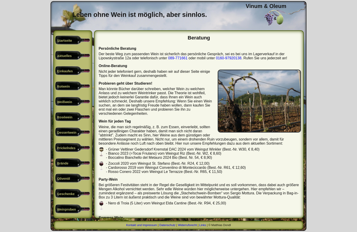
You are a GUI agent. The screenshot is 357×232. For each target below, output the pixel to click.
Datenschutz (167, 225)
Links (202, 225)
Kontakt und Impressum (141, 225)
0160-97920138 (228, 58)
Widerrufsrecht (187, 225)
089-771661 (177, 58)
